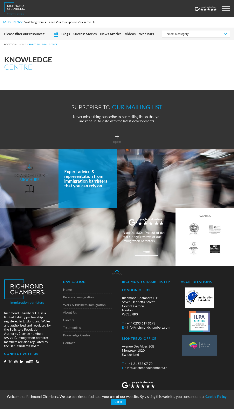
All (56, 34)
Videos (130, 34)
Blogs (65, 34)
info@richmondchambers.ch (144, 368)
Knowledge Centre (76, 335)
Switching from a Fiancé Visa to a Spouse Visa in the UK (60, 22)
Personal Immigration (78, 297)
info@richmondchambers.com (146, 327)
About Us (70, 312)
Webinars (146, 34)
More (146, 251)
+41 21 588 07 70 (137, 363)
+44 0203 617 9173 (138, 323)
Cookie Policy (216, 396)
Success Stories (85, 34)
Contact (69, 343)
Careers (68, 320)
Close (118, 401)
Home (22, 44)
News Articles (110, 34)
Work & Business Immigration (84, 305)
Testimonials (72, 328)
